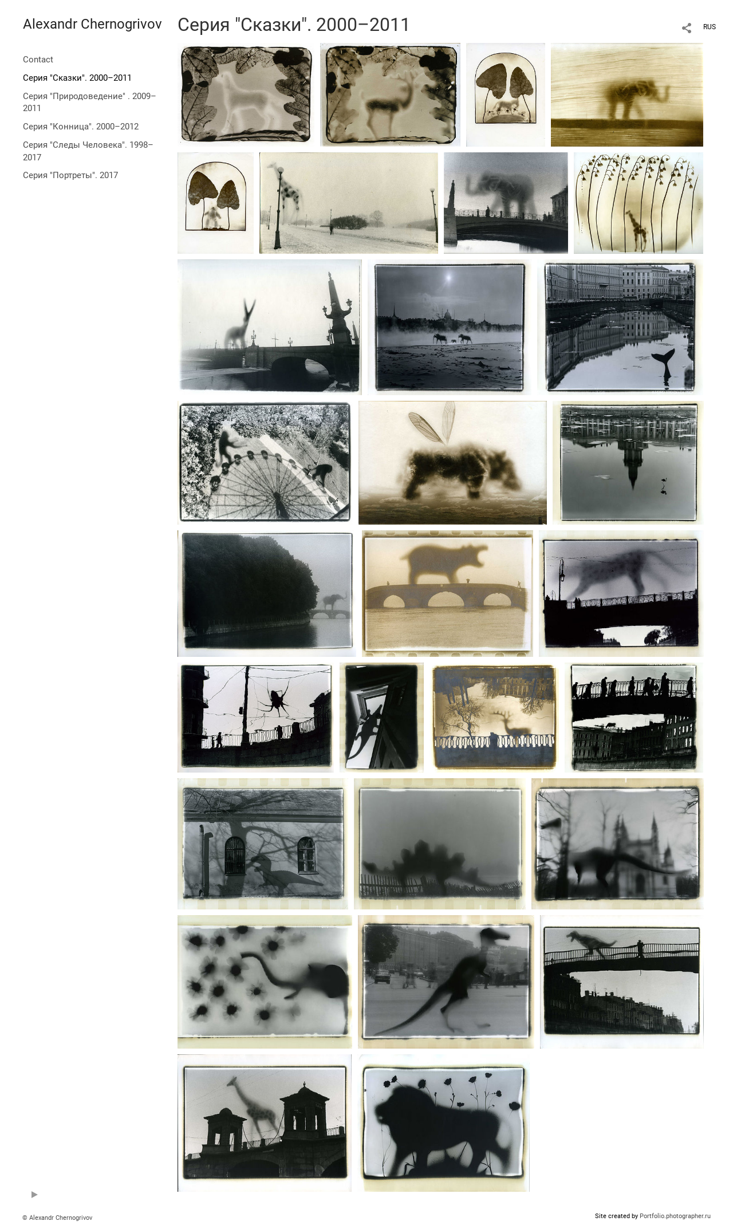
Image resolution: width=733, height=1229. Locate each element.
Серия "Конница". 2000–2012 (81, 126)
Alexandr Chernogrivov (92, 24)
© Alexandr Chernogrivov (57, 1218)
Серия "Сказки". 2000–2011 (77, 78)
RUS (709, 27)
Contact (38, 59)
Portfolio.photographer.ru (675, 1216)
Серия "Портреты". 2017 (70, 175)
